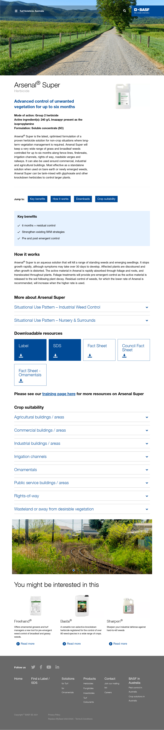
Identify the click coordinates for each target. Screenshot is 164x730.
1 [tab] (73, 570)
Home (18, 679)
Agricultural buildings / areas (39, 416)
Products (89, 679)
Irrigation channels (30, 456)
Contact (110, 679)
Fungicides (88, 688)
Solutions (68, 679)
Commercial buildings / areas (40, 430)
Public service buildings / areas (41, 482)
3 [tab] (82, 570)
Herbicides (88, 683)
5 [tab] (90, 570)
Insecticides (89, 693)
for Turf (65, 683)
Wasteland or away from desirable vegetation (54, 508)
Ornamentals (25, 469)
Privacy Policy (54, 715)
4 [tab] (86, 570)
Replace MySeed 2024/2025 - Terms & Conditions (70, 719)
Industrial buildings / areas (37, 443)
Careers (108, 692)
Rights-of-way (26, 495)
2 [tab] (78, 570)
